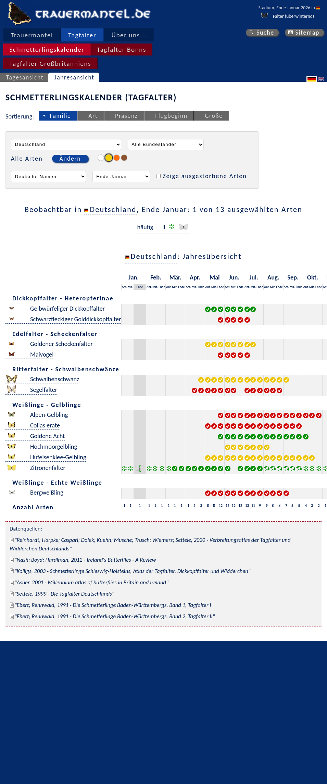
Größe (214, 116)
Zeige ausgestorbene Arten (205, 176)
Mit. (130, 287)
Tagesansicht (25, 77)
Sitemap (307, 32)
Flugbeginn (171, 116)
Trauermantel (32, 35)
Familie (60, 116)
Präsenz (126, 116)
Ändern (70, 158)
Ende (139, 287)
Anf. (124, 287)
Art (93, 116)
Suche (265, 32)
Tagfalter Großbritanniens (50, 63)
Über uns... (129, 35)
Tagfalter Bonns (121, 49)
